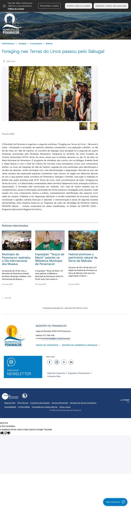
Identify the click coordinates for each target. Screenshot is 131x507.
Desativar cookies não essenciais (111, 5)
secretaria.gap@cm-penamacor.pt (56, 338)
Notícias (49, 43)
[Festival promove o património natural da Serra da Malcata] (83, 259)
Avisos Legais (64, 407)
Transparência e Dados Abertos (44, 407)
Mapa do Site (9, 403)
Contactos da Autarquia (40, 403)
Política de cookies (16, 8)
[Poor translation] (7, 433)
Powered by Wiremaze (124, 401)
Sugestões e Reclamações (79, 373)
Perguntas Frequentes (56, 373)
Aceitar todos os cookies (78, 5)
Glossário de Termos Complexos (83, 403)
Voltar (7, 298)
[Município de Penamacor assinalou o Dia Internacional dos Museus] (16, 259)
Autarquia (22, 43)
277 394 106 (48, 335)
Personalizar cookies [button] (49, 5)
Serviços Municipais (60, 403)
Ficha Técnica (22, 403)
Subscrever (23, 372)
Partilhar (10, 61)
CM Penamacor (8, 43)
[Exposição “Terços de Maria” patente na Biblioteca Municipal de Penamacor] (50, 259)
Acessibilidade (24, 395)
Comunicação (36, 43)
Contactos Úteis (54, 376)
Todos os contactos (47, 345)
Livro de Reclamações (10, 396)
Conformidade (24, 407)
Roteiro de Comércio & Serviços (79, 345)
